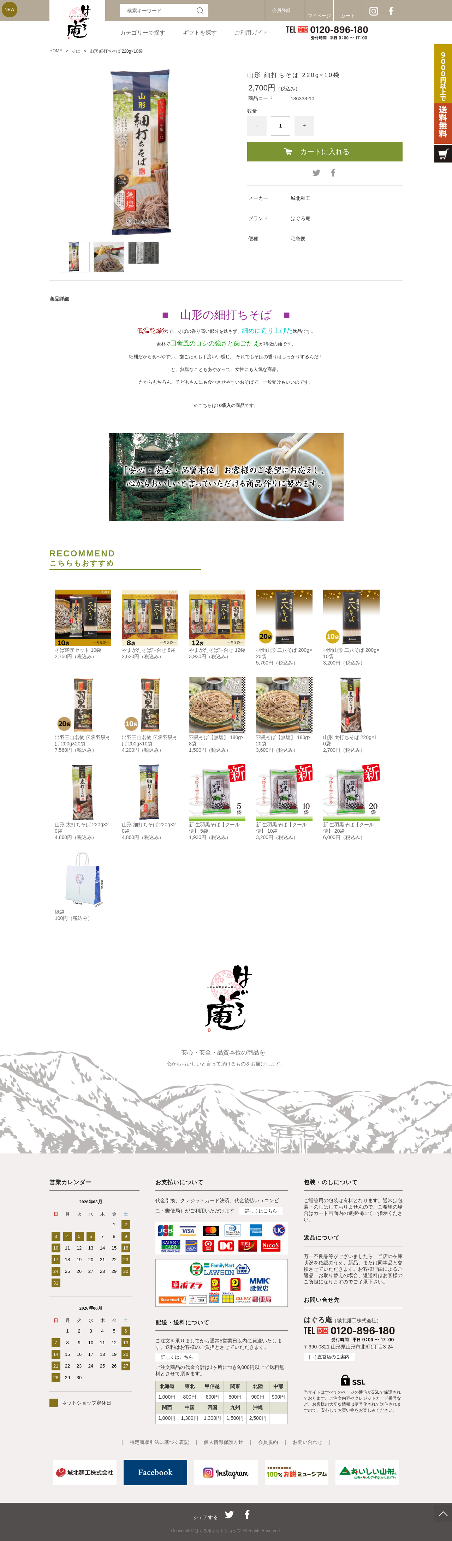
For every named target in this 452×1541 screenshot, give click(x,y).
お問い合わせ (307, 1442)
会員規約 (268, 1442)
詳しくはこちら (261, 1211)
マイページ (319, 15)
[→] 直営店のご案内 (329, 1356)
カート (347, 15)
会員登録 (281, 10)
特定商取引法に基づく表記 (159, 1442)
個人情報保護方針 (223, 1442)
